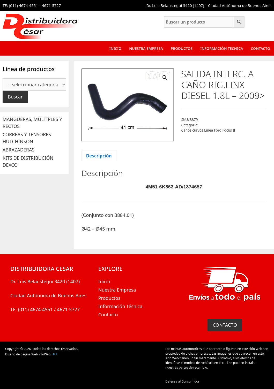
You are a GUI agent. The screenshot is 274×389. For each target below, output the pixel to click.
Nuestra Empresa (146, 48)
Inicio (115, 48)
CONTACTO (225, 325)
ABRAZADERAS (18, 150)
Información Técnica (221, 48)
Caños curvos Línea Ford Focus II (208, 130)
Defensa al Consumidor (182, 381)
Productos (182, 48)
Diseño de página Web (21, 354)
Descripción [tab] (99, 156)
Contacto (260, 48)
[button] (164, 77)
